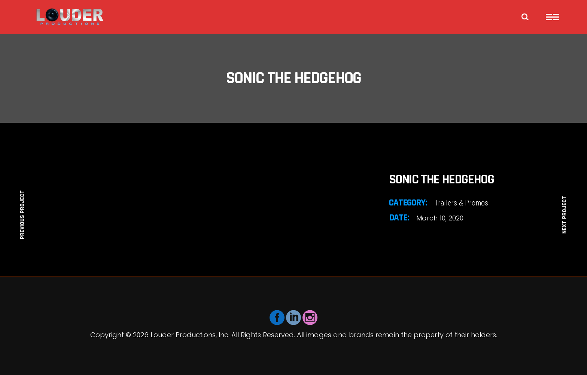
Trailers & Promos (461, 202)
